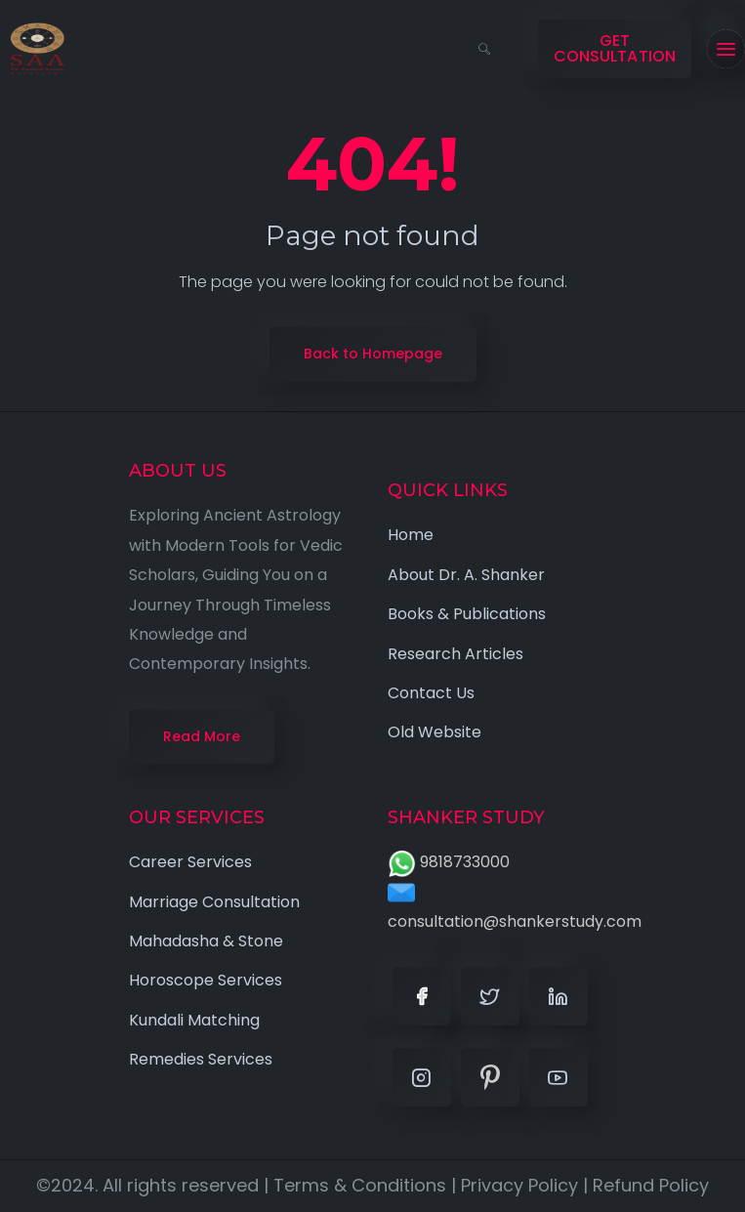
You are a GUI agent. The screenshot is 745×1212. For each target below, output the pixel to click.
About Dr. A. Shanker (466, 575)
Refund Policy (651, 1185)
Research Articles (455, 654)
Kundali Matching (194, 1020)
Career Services (190, 862)
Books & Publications (467, 614)
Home (411, 534)
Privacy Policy (519, 1185)
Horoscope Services (205, 980)
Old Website (434, 732)
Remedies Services (200, 1059)
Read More (201, 736)
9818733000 (449, 862)
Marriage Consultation (214, 902)
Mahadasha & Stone (206, 941)
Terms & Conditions (359, 1185)
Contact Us (431, 693)
